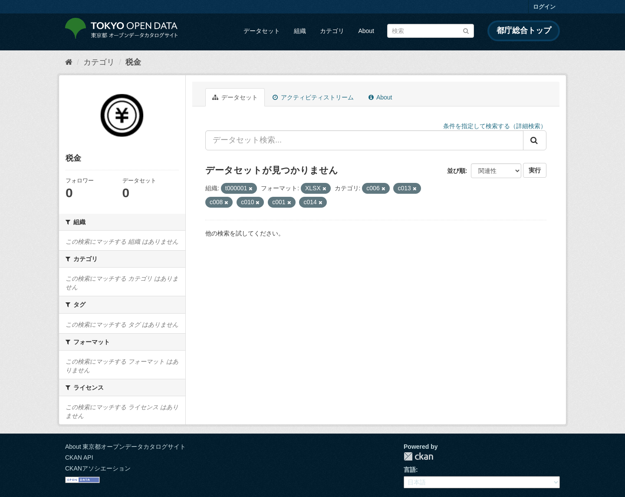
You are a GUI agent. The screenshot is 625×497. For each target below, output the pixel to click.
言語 (410, 469)
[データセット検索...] (364, 140)
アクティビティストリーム (313, 97)
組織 (300, 30)
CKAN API (79, 457)
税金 (133, 62)
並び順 (456, 170)
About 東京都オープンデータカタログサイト (125, 446)
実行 (535, 170)
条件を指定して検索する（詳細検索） (494, 126)
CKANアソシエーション (98, 468)
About (366, 30)
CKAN (418, 456)
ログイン (544, 6)
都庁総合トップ (524, 30)
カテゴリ (332, 30)
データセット (261, 30)
